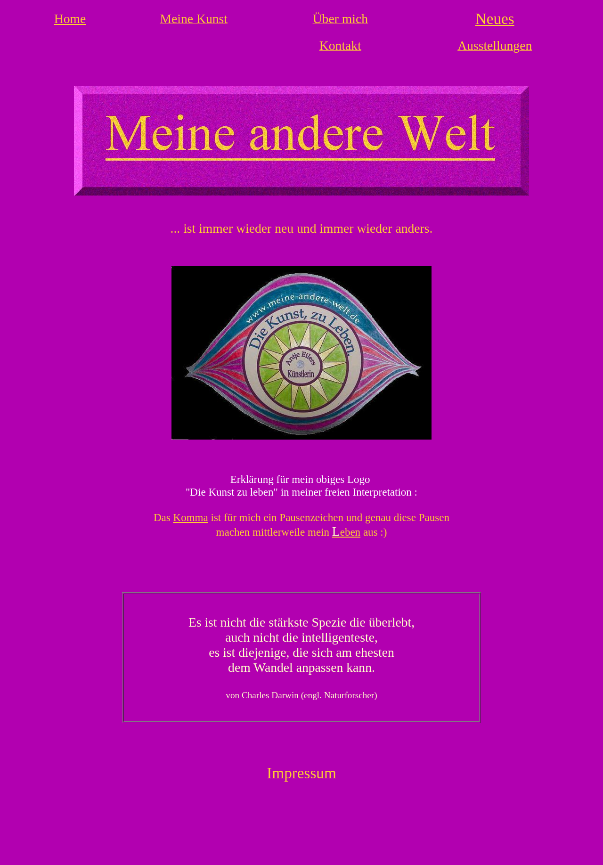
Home (70, 18)
